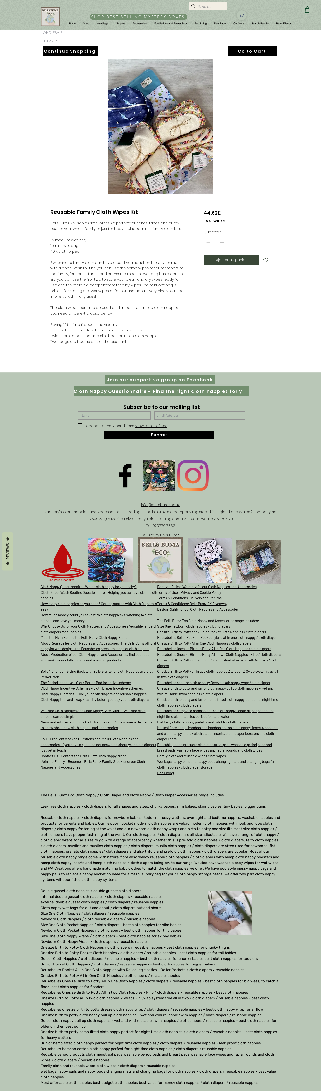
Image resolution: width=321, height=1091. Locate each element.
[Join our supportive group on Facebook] (160, 379)
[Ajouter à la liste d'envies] (266, 260)
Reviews (8, 551)
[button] (86, 23)
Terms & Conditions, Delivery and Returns (189, 598)
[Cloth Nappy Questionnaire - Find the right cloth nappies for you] (161, 391)
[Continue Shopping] (70, 51)
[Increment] (222, 242)
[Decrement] (207, 242)
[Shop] (242, 15)
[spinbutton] (215, 242)
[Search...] (207, 7)
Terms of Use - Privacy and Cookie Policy (189, 592)
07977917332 (164, 525)
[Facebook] (125, 475)
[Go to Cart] (252, 51)
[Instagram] (193, 475)
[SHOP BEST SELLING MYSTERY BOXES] (138, 17)
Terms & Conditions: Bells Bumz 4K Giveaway (192, 603)
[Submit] (159, 435)
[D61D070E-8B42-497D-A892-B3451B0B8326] (159, 475)
